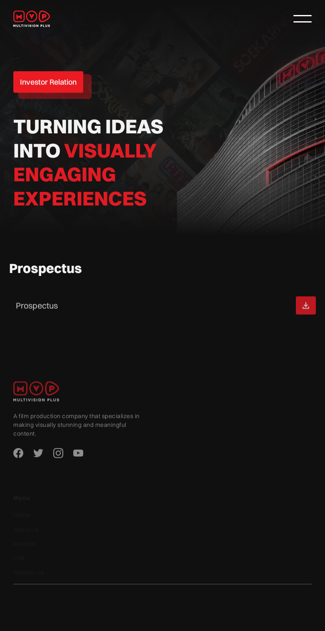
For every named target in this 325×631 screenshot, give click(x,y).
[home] (36, 18)
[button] (302, 19)
